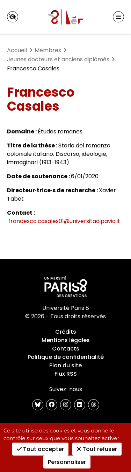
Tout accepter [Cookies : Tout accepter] (40, 449)
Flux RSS (65, 374)
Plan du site (65, 365)
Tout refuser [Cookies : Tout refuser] (97, 449)
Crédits (65, 332)
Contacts (65, 349)
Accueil (17, 50)
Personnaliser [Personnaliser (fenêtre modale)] (67, 462)
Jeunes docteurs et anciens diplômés (58, 59)
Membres (48, 50)
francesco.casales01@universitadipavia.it (64, 221)
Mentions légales (66, 340)
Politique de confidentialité (66, 357)
